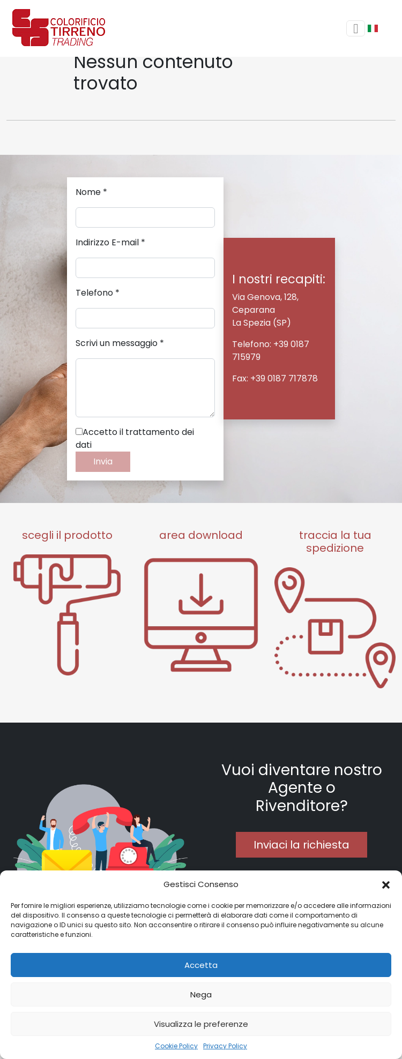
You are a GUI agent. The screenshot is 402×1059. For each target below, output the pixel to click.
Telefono (98, 293)
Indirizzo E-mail (110, 242)
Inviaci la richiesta (301, 844)
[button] (386, 884)
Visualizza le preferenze (201, 1024)
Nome (91, 192)
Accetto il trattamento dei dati (135, 438)
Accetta (201, 965)
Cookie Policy (176, 1045)
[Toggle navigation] (355, 28)
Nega (201, 994)
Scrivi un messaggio (120, 343)
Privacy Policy (225, 1045)
